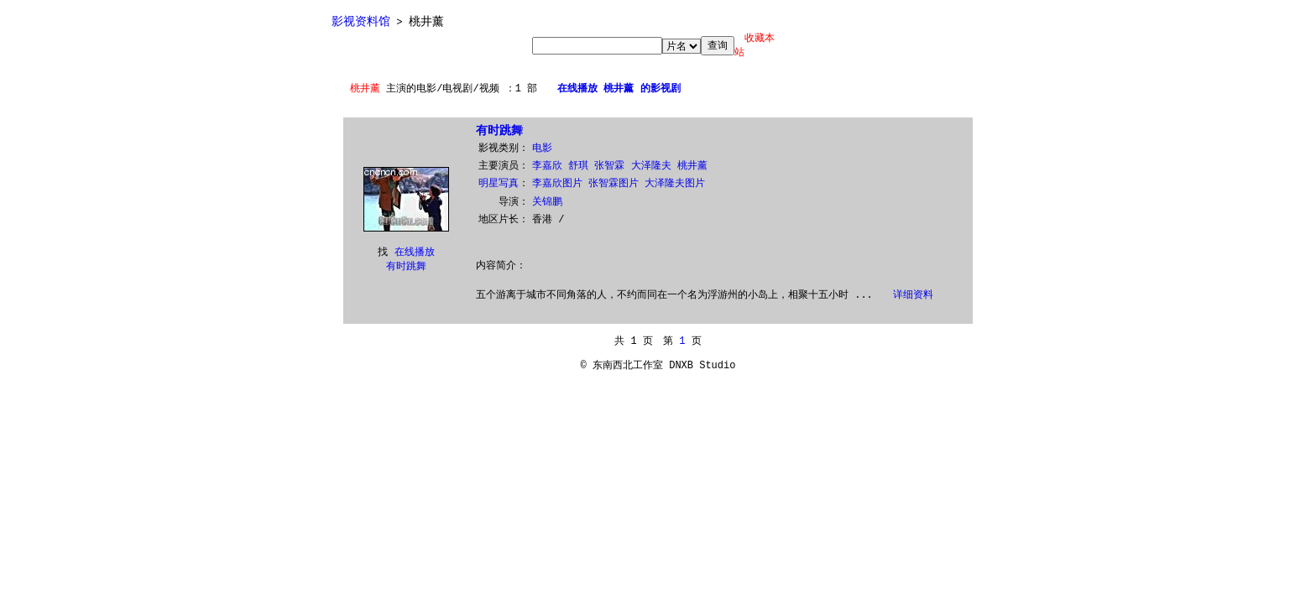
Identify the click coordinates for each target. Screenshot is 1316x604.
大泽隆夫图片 (675, 184)
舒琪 (578, 166)
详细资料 (913, 295)
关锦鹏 (547, 202)
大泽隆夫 (651, 166)
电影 (542, 148)
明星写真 (498, 184)
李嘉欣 (547, 166)
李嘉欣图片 (557, 184)
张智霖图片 (613, 184)
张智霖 (609, 166)
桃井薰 (692, 166)
